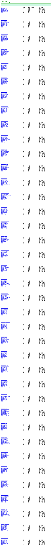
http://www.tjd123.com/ (4, 182)
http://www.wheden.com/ (4, 252)
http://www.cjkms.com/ (4, 344)
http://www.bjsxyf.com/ (4, 270)
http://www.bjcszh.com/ (4, 324)
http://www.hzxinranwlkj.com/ (5, 366)
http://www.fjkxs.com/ (4, 35)
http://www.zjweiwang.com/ (4, 438)
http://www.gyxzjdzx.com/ (4, 468)
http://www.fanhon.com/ (4, 358)
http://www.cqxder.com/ (4, 410)
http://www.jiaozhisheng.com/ (5, 239)
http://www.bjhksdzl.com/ (4, 341)
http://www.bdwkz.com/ (4, 454)
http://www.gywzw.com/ (4, 272)
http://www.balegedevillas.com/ (5, 532)
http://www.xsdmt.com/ (4, 326)
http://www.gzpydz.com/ (4, 197)
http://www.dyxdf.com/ (4, 128)
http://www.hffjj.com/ (3, 241)
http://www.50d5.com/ (4, 9)
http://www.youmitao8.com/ (4, 452)
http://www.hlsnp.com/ (4, 84)
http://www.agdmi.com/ (4, 367)
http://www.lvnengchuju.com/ (5, 496)
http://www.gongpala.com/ (4, 487)
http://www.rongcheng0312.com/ (5, 515)
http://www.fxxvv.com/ (4, 179)
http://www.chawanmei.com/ (4, 79)
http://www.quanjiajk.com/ (4, 66)
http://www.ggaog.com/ (4, 208)
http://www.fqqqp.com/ (4, 517)
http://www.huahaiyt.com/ (4, 309)
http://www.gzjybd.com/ (4, 166)
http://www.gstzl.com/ (4, 529)
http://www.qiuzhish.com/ (4, 135)
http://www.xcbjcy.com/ (4, 329)
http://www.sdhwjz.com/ (4, 83)
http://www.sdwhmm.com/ (4, 359)
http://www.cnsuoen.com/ (4, 121)
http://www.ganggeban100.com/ (5, 22)
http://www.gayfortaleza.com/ (5, 151)
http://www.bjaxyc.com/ (4, 136)
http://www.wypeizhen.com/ (4, 52)
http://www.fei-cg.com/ (4, 327)
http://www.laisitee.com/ (4, 481)
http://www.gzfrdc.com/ (4, 414)
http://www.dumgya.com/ (4, 530)
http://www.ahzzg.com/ (4, 423)
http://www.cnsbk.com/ (4, 113)
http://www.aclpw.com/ (4, 516)
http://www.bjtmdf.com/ (4, 212)
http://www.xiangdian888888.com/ (5, 51)
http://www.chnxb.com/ (4, 227)
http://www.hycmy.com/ (4, 382)
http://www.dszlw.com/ (4, 36)
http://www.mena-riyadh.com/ (5, 28)
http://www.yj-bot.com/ (4, 183)
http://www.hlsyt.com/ (4, 238)
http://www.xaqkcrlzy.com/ (4, 10)
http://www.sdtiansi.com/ (4, 427)
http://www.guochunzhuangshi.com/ (5, 297)
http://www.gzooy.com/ (4, 69)
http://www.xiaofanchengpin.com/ (5, 455)
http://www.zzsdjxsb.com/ (4, 38)
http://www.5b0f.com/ (4, 314)
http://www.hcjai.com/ (4, 458)
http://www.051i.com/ (4, 445)
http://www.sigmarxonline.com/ (5, 514)
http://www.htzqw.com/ (4, 499)
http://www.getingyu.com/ (4, 123)
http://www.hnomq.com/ (4, 100)
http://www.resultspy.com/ (4, 486)
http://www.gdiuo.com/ (4, 20)
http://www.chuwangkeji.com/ (5, 228)
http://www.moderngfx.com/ (4, 240)
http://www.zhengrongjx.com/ (5, 339)
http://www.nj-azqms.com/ (4, 196)
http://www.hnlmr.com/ (4, 56)
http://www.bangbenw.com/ (4, 129)
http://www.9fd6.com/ (4, 37)
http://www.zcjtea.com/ (4, 323)
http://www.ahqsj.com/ (4, 380)
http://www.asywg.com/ (4, 512)
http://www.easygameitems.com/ (5, 442)
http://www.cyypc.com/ (4, 354)
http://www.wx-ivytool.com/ (4, 223)
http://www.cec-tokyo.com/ (4, 171)
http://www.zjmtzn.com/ (4, 325)
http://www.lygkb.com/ (4, 337)
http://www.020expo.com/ (4, 81)
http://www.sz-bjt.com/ (4, 141)
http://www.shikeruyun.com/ (4, 369)
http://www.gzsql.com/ (4, 67)
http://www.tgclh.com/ (4, 155)
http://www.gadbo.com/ (4, 154)
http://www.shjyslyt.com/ (4, 299)
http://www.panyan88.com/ (4, 328)
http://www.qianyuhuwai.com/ (5, 99)
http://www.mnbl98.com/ (4, 256)
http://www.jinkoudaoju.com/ (4, 439)
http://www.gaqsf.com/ (4, 70)
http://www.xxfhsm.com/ (4, 57)
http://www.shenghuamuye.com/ (5, 443)
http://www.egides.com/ (4, 96)
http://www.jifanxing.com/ (4, 194)
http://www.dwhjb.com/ (4, 200)
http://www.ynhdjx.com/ (4, 526)
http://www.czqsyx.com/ (4, 108)
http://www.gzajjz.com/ (4, 111)
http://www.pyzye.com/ (4, 444)
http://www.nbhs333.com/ (4, 11)
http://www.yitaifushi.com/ (4, 142)
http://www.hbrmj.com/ (4, 483)
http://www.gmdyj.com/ (4, 353)
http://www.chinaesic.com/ (4, 543)
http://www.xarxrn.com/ (4, 23)
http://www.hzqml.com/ (4, 395)
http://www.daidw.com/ (4, 224)
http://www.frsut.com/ (4, 340)
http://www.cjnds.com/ (4, 140)
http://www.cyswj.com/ (4, 49)
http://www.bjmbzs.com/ (4, 236)
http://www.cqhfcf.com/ (4, 282)
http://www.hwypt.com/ (4, 153)
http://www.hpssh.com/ (4, 268)
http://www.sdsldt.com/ (4, 207)
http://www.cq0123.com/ (4, 313)
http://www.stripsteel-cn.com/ (5, 193)
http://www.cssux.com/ (4, 8)
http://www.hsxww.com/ (4, 114)
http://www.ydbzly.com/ (4, 301)
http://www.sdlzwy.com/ (4, 54)
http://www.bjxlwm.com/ (4, 26)
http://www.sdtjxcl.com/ (4, 384)
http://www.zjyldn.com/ (4, 285)
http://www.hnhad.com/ (4, 368)
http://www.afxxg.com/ (4, 269)
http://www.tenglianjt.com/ (4, 342)
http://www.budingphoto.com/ (5, 267)
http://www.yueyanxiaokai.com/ (5, 242)
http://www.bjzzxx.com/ (4, 399)
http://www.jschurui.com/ (4, 97)
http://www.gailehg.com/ (4, 466)
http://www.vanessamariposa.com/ (5, 139)
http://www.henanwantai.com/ (5, 109)
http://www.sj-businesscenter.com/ (5, 460)
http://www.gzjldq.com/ (4, 122)
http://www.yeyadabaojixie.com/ (5, 167)
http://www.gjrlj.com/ (3, 300)
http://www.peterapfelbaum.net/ (5, 294)
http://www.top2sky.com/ (4, 286)
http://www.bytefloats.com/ (4, 12)
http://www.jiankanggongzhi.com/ (5, 156)
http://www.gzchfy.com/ (4, 42)
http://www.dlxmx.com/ (4, 41)
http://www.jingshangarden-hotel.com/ (6, 387)
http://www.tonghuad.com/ (4, 316)
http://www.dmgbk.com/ (4, 180)
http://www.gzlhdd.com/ (4, 482)
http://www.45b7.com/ (4, 25)
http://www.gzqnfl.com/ (4, 416)
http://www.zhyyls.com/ (4, 243)
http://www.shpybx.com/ (4, 279)
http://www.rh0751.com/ (4, 540)
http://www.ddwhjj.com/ (4, 53)
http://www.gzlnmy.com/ (4, 352)
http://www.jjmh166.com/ (4, 412)
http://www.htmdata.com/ (4, 94)
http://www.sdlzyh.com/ (4, 311)
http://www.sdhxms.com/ (4, 226)
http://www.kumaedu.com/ (4, 124)
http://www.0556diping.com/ (4, 24)
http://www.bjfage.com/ (4, 485)
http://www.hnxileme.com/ (4, 237)
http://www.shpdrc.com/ (4, 55)
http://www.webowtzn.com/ (4, 126)
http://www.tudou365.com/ (4, 371)
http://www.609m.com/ (4, 513)
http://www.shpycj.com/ (4, 424)
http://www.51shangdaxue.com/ (5, 107)
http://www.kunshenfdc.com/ (4, 85)
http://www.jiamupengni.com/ (5, 500)
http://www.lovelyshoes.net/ (4, 308)
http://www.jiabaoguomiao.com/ (5, 429)
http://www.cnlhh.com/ (4, 80)
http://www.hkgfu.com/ (4, 125)
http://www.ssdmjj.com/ (4, 65)
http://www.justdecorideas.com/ (5, 484)
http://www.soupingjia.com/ (4, 343)
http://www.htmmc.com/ (4, 211)
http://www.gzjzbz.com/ (4, 265)
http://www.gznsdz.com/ (4, 214)
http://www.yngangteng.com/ (5, 258)
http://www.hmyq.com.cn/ (4, 385)
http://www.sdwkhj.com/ (4, 542)
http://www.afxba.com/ (4, 137)
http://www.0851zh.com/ (4, 400)
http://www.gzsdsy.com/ (4, 40)
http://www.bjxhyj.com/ (4, 170)
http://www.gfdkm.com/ (4, 373)
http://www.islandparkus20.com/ (5, 413)
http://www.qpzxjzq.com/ (4, 127)
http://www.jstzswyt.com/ (4, 186)
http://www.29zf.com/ (4, 287)
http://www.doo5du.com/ (4, 254)
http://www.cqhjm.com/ (4, 527)
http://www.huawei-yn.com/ (4, 172)
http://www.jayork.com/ (4, 459)
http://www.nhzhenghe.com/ (4, 440)
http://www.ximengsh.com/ (4, 544)
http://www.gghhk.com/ (4, 472)
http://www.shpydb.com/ (4, 498)
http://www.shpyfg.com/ (4, 68)
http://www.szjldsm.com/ (4, 531)
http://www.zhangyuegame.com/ (5, 322)
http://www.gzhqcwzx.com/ (4, 78)
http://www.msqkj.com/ (4, 502)
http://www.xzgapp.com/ (4, 169)
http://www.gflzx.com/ (4, 312)
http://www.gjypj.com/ (4, 388)
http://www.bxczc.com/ (4, 426)
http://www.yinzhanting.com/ (4, 495)
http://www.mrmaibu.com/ (4, 210)
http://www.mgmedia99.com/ (5, 524)
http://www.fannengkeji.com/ (4, 13)
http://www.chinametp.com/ (4, 251)
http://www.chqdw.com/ (4, 201)
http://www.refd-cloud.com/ (4, 165)
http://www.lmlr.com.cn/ (4, 497)
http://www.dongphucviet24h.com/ (5, 184)
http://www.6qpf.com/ (4, 150)
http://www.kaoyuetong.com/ (5, 381)
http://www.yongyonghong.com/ (5, 152)
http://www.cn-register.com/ (4, 431)
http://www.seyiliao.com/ (4, 280)
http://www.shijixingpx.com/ (4, 93)
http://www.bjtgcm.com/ (4, 453)
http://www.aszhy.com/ (4, 92)
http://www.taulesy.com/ (4, 430)
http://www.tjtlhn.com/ (4, 394)
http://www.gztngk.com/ (4, 539)
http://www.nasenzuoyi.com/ (4, 63)
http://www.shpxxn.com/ (4, 315)
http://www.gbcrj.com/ (4, 215)
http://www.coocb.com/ (4, 441)
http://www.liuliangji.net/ (4, 425)
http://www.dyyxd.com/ (4, 266)
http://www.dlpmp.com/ (4, 470)
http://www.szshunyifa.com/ (4, 71)
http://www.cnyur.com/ (4, 471)
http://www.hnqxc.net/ (4, 488)
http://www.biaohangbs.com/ (5, 415)
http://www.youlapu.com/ (4, 298)
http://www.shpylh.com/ (4, 82)
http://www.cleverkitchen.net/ (5, 250)
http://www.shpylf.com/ (4, 501)
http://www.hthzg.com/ (4, 351)
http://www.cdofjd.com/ (4, 281)
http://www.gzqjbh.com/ (4, 456)
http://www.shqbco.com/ (4, 356)
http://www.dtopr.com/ (4, 310)
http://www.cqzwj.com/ (4, 209)
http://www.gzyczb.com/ (4, 370)
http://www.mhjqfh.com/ (4, 295)
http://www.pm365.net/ (4, 27)
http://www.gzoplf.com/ (4, 510)
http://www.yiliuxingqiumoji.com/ (5, 409)
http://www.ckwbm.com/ (4, 467)
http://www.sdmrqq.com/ (4, 330)
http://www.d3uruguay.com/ (4, 164)
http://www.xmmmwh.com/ (4, 372)
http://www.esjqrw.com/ (4, 50)
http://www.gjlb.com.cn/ (4, 525)
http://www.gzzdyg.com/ (4, 355)
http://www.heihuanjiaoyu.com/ (5, 143)
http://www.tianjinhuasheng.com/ (5, 396)
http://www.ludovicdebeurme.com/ (5, 284)
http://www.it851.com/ (4, 503)
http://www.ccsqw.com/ (4, 402)
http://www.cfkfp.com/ (4, 168)
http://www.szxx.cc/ (3, 253)
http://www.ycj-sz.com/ (4, 257)
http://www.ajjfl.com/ (3, 213)
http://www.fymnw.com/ (4, 271)
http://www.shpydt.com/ (4, 178)
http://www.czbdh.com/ (4, 296)
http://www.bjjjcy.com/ (4, 469)
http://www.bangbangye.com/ (5, 283)
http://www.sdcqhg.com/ (4, 199)
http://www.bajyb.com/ (4, 21)
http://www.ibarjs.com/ (4, 401)
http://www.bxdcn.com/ (4, 198)
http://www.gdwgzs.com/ (4, 112)
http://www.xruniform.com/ (4, 181)
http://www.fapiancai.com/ (4, 225)
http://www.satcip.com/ (4, 428)
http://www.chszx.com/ (4, 64)
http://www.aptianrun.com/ (4, 511)
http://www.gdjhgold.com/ (4, 138)
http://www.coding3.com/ (4, 255)
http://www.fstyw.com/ (4, 338)
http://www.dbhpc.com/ (4, 185)
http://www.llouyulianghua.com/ (5, 411)
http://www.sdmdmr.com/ (4, 39)
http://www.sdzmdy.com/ (4, 222)
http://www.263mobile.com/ (4, 357)
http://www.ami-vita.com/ (4, 397)
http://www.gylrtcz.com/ (4, 229)
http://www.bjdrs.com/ (4, 244)
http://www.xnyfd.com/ (4, 457)
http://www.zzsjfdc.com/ (4, 398)
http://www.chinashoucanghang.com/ (6, 195)
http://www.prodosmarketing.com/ (5, 473)
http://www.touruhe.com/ (4, 95)
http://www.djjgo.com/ (4, 386)
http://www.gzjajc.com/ (4, 541)
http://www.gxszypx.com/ (4, 98)
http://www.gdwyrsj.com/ (4, 528)
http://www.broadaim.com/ (4, 538)
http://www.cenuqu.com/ (4, 157)
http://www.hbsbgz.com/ (4, 383)
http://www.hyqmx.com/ (4, 110)
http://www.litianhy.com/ (4, 474)
